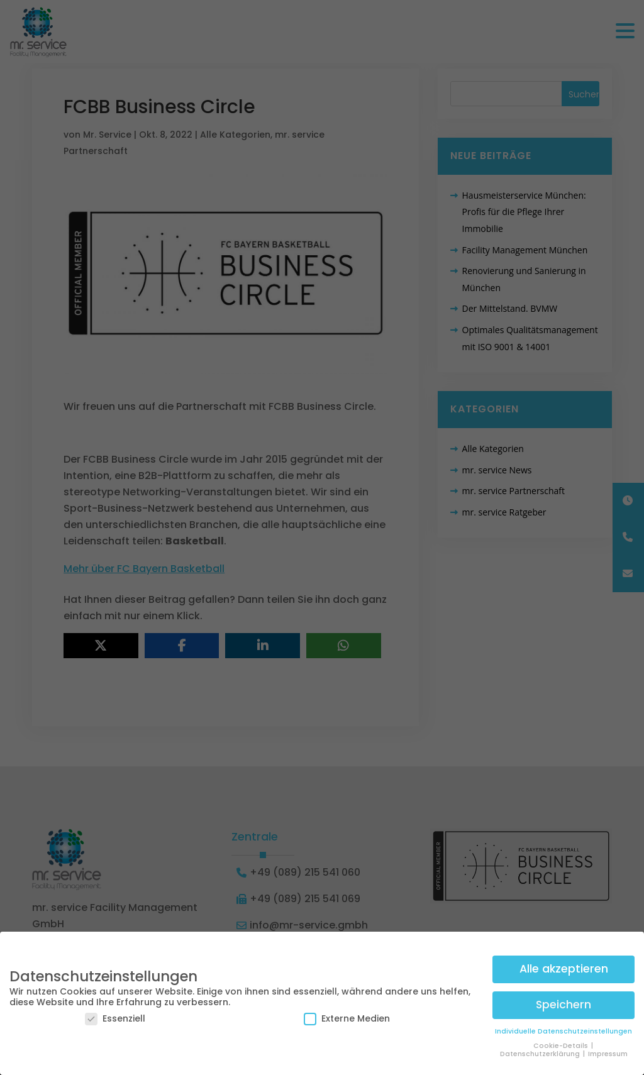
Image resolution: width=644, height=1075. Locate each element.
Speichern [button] (563, 1002)
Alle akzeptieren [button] (563, 966)
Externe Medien (347, 1017)
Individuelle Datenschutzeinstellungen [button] (563, 1029)
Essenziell (115, 1017)
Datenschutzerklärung (541, 1052)
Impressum (608, 1052)
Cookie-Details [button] (561, 1044)
